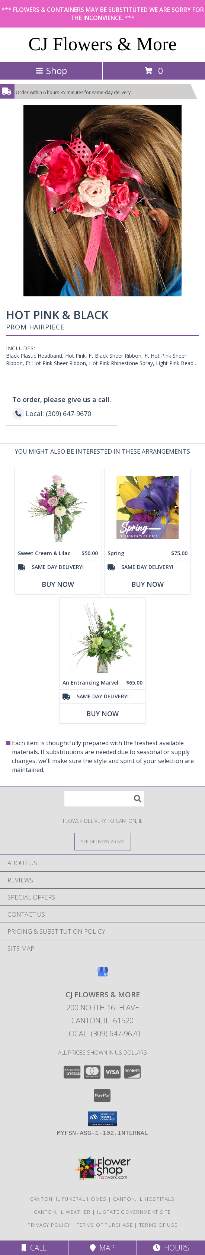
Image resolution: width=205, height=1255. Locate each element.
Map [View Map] (102, 1248)
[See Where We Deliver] (102, 841)
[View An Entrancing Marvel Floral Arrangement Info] (102, 637)
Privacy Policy (49, 1225)
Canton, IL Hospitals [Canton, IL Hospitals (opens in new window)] (144, 1199)
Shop (51, 70)
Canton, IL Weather (62, 1212)
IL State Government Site (134, 1212)
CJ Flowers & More (102, 43)
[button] (102, 1118)
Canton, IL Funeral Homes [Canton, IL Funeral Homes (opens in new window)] (68, 1199)
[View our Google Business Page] (103, 975)
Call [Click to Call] (34, 1248)
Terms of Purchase (105, 1225)
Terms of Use (158, 1225)
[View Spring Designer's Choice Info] (147, 507)
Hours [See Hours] (171, 1248)
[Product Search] (104, 798)
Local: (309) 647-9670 (102, 1034)
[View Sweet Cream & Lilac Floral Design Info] (58, 507)
